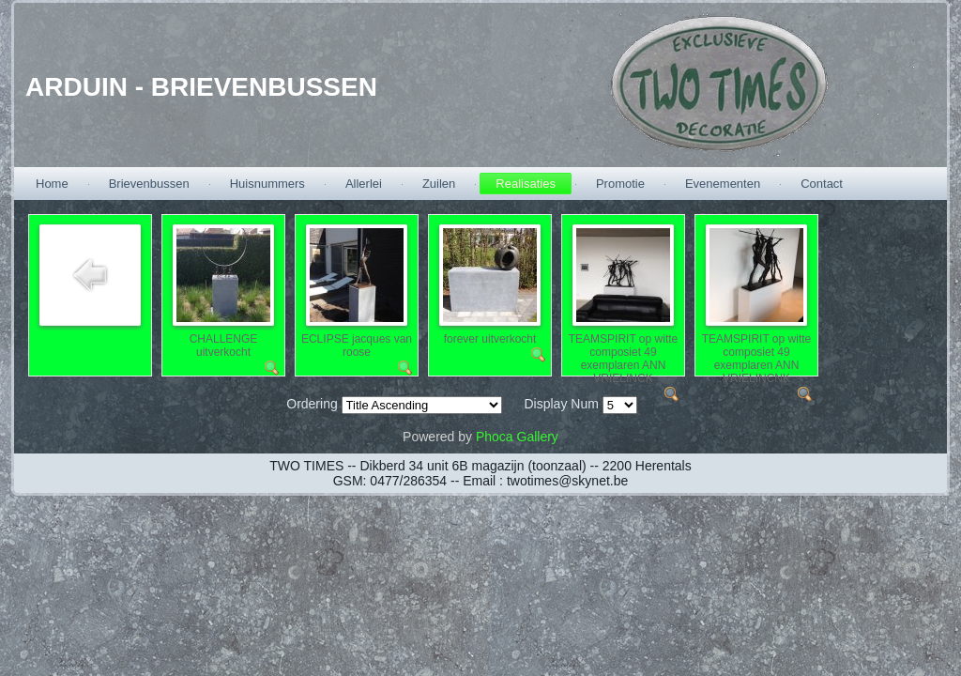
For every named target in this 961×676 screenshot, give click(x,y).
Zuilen (438, 184)
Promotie (620, 184)
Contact (822, 184)
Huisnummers (267, 184)
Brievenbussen (149, 184)
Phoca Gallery (517, 436)
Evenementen (722, 184)
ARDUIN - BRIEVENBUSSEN (201, 86)
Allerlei (363, 184)
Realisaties (526, 184)
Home (52, 184)
